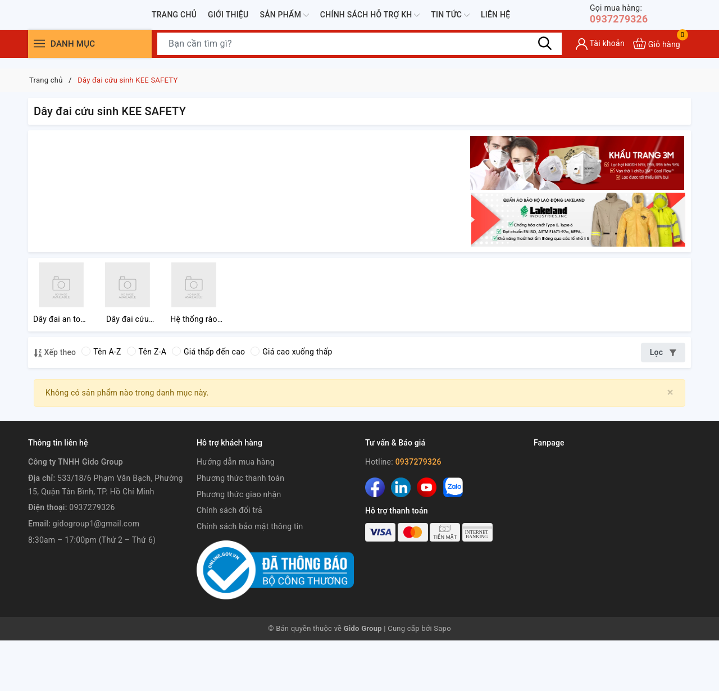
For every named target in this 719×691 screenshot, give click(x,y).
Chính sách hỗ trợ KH (370, 20)
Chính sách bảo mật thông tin (250, 576)
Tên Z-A (146, 402)
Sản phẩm (284, 20)
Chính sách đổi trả (229, 560)
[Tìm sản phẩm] (359, 54)
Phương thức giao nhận (239, 544)
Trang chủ (174, 19)
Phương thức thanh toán (240, 528)
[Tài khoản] (600, 55)
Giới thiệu (228, 19)
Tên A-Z (101, 402)
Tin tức (450, 20)
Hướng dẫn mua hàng (236, 512)
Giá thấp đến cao (208, 402)
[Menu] (39, 55)
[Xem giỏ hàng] (656, 54)
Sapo (442, 679)
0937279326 (623, 19)
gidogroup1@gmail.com (96, 574)
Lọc (663, 402)
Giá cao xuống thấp (291, 402)
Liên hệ (495, 19)
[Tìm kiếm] (544, 54)
